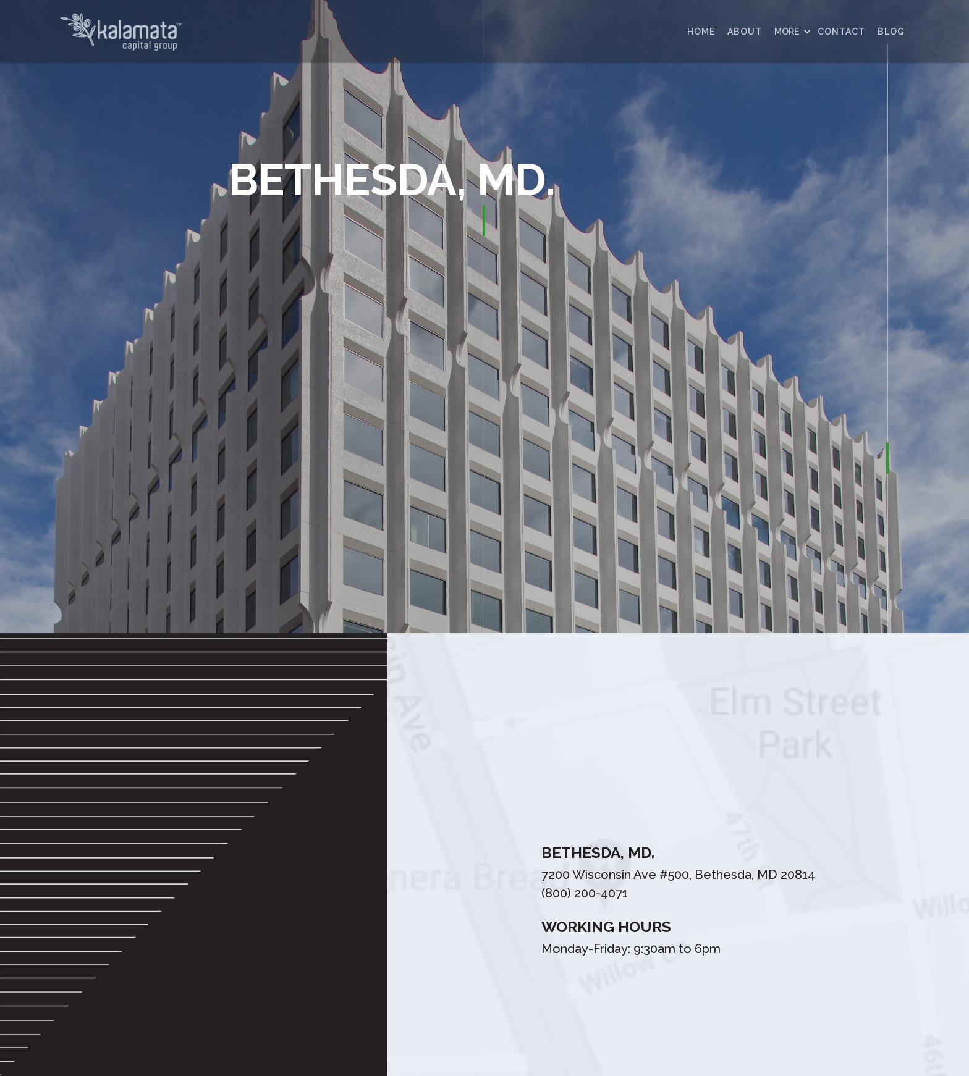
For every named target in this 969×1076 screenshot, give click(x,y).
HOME (701, 31)
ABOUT (744, 31)
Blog (891, 31)
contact (841, 31)
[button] (789, 31)
